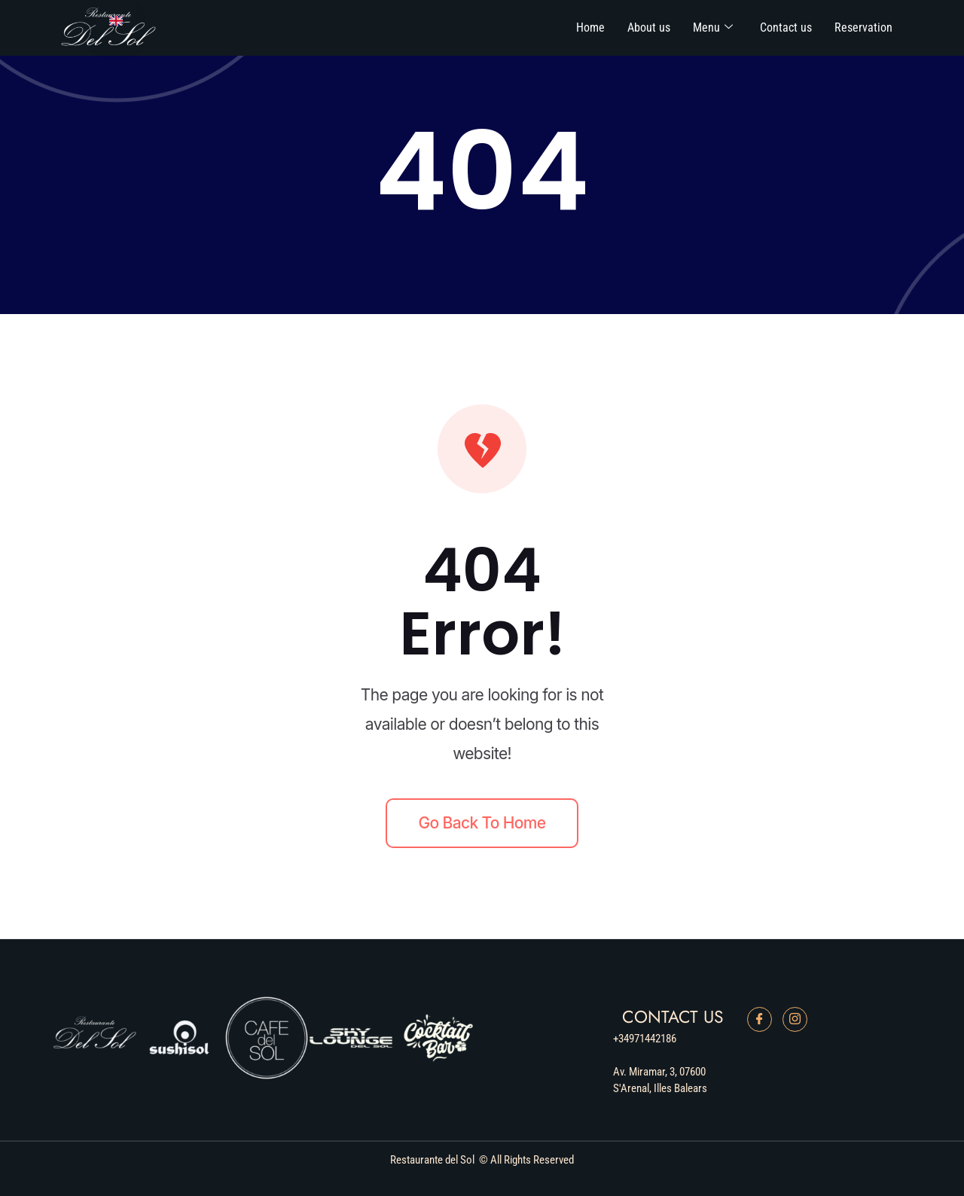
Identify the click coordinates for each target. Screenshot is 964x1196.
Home (590, 27)
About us (648, 27)
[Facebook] (759, 1019)
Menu (713, 27)
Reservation (863, 27)
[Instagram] (794, 1019)
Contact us (786, 27)
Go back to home (482, 822)
